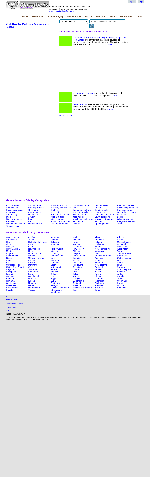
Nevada (98, 246)
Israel (119, 265)
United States (12, 237)
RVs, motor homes (59, 224)
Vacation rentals (13, 226)
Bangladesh (33, 276)
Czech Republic (124, 269)
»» (71, 115)
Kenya (31, 274)
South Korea (56, 283)
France (9, 260)
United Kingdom (124, 258)
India (53, 258)
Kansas (76, 244)
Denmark (32, 265)
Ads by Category (55, 16)
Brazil (8, 262)
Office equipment (125, 219)
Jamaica (54, 272)
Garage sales (101, 212)
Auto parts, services (126, 205)
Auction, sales (101, 205)
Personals (10, 221)
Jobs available (57, 217)
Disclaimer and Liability (14, 303)
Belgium (10, 269)
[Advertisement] (31, 114)
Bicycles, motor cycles (61, 208)
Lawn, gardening (102, 217)
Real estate (78, 221)
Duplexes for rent (125, 210)
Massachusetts (124, 242)
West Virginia (12, 256)
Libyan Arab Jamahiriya (56, 291)
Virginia (9, 253)
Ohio (30, 246)
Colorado (55, 239)
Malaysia (77, 278)
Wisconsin (99, 251)
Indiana (98, 242)
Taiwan (98, 272)
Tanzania (99, 288)
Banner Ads (126, 16)
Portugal (99, 267)
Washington (122, 249)
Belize (75, 274)
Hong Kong (78, 265)
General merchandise (127, 212)
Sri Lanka (121, 288)
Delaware (55, 242)
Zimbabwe (100, 283)
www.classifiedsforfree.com (61, 11)
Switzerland (33, 269)
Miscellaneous (57, 219)
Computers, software (82, 210)
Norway (98, 269)
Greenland (122, 281)
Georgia (121, 239)
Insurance (121, 214)
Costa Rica (78, 262)
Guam (9, 258)
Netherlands (56, 267)
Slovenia (77, 285)
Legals (120, 217)
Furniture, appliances (82, 212)
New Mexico (34, 249)
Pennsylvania (57, 249)
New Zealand (101, 265)
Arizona (120, 237)
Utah (97, 253)
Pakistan (10, 290)
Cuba (53, 281)
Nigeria (98, 276)
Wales (120, 274)
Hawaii (76, 242)
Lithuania (99, 278)
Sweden (121, 267)
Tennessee (122, 251)
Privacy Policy (11, 307)
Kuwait (120, 283)
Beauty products (36, 208)
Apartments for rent (82, 205)
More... (111, 44)
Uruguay (32, 283)
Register (132, 2)
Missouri (54, 251)
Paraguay (55, 285)
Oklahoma (77, 251)
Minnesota (77, 246)
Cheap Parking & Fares (84, 93)
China (120, 262)
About (8, 296)
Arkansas (99, 239)
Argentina (77, 267)
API (7, 310)
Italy (119, 260)
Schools (76, 224)
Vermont (32, 256)
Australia (99, 258)
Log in (141, 2)
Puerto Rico (122, 256)
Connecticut (11, 239)
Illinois (9, 242)
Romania (10, 281)
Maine (53, 246)
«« (60, 115)
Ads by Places (74, 16)
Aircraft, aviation (13, 205)
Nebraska (32, 251)
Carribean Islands (14, 265)
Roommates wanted (15, 224)
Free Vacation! (80, 104)
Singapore (33, 272)
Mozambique (34, 288)
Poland (98, 274)
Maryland (121, 244)
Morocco (32, 278)
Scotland (121, 272)
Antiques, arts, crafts (60, 205)
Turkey (120, 278)
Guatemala (11, 283)
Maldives (99, 285)
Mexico (76, 260)
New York (77, 239)
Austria (76, 269)
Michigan (10, 246)
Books (98, 208)
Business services (14, 210)
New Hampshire (102, 249)
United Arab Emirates (16, 267)
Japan (98, 260)
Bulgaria (54, 274)
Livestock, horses (14, 219)
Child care (33, 210)
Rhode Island (57, 256)
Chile (75, 272)
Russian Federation (60, 288)
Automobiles (12, 208)
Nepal (31, 285)
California (32, 237)
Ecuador (10, 278)
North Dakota (34, 253)
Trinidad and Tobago (82, 288)
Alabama (55, 237)
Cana (97, 290)
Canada (76, 258)
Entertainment (34, 212)
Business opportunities (127, 208)
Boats (75, 208)
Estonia (31, 281)
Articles (113, 16)
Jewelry (31, 217)
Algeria (76, 276)
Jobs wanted (78, 217)
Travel (120, 224)
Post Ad (89, 16)
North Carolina (13, 249)
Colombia (55, 262)
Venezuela (11, 285)
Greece (31, 267)
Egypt (53, 278)
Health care (33, 214)
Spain (53, 265)
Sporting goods (102, 224)
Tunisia (31, 290)
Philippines (11, 272)
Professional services (60, 221)
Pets (30, 221)
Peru (53, 276)
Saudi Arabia (12, 288)
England (32, 260)
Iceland (9, 274)
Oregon (76, 253)
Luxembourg (78, 281)
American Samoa (103, 256)
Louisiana (99, 244)
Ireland (31, 262)
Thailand (77, 283)
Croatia (120, 276)
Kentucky (55, 244)
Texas (31, 239)
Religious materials (126, 221)
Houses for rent (80, 214)
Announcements (36, 205)
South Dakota (79, 256)
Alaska (98, 237)
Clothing (54, 210)
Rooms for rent (35, 224)
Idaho (8, 244)
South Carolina (124, 253)
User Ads (100, 16)
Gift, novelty (11, 214)
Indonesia (99, 281)
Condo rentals (101, 210)
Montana (10, 251)
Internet (9, 217)
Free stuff (55, 212)
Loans (31, 219)
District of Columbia (37, 242)
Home (25, 16)
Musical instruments (104, 219)
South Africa (100, 262)
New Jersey (78, 249)
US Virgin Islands (36, 258)
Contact (139, 16)
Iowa (30, 244)
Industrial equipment (104, 214)
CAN (75, 290)
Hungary (10, 276)
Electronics (11, 212)
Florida (76, 237)
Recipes (98, 221)
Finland (54, 269)
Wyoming (55, 253)
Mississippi (122, 246)
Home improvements (60, 214)
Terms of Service (12, 300)
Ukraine (120, 285)
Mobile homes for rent (83, 219)
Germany (55, 260)
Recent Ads (37, 16)
